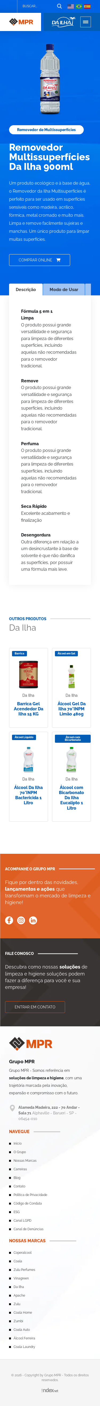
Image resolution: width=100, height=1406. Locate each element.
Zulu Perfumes (24, 1269)
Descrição (26, 289)
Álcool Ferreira (24, 1338)
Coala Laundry (24, 1346)
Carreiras (20, 1169)
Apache (19, 1295)
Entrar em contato (35, 1007)
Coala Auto (22, 1329)
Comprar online (40, 260)
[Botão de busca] (59, 6)
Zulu (17, 1304)
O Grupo (20, 1152)
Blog (17, 1177)
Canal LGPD (22, 1220)
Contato (19, 1186)
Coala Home (23, 1312)
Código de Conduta (28, 1203)
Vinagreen (21, 1278)
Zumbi (18, 1321)
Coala (18, 1261)
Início (18, 1143)
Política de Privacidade (30, 1195)
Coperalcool (22, 1252)
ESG (17, 1212)
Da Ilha (19, 1287)
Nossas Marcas (25, 1160)
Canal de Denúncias (28, 1229)
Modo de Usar (64, 289)
